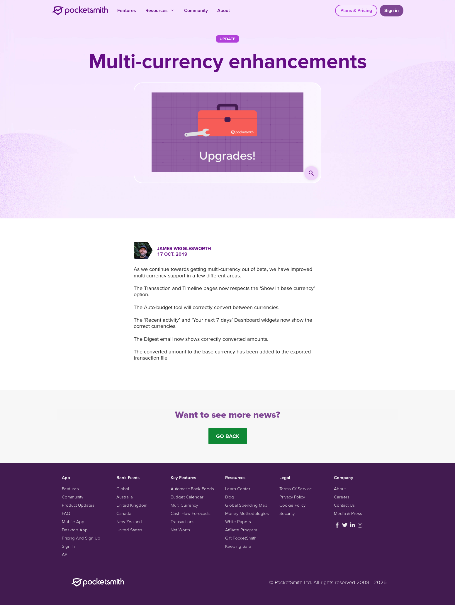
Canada (123, 513)
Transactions (182, 521)
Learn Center (237, 488)
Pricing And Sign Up (81, 537)
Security (287, 513)
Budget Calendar (187, 496)
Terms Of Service (295, 488)
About (223, 10)
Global (122, 488)
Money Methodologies (247, 513)
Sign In (68, 546)
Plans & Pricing (356, 10)
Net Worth (180, 529)
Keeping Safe (238, 546)
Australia (124, 496)
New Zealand (129, 521)
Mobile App (73, 521)
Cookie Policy (292, 505)
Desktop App (75, 529)
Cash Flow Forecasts (190, 513)
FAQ (66, 513)
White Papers (238, 521)
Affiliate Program (241, 529)
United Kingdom (131, 505)
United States (129, 529)
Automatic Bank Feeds (192, 488)
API (65, 554)
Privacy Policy (292, 496)
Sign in (391, 10)
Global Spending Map (246, 505)
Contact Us (344, 505)
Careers (341, 496)
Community (196, 10)
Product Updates (78, 505)
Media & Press (348, 513)
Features (126, 10)
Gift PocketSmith (241, 537)
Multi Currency (184, 505)
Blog (229, 496)
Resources (160, 10)
